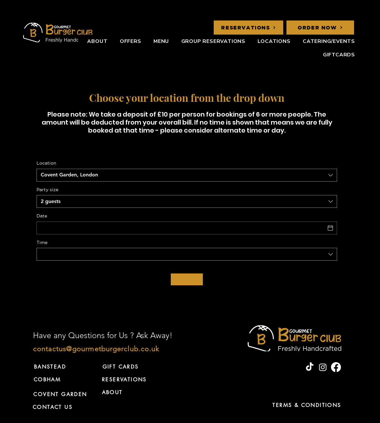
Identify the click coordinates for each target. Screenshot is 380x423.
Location (46, 163)
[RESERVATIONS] (248, 27)
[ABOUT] (112, 392)
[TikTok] (310, 367)
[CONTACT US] (52, 407)
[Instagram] (323, 367)
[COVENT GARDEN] (60, 394)
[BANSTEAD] (50, 366)
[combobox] (187, 175)
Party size (47, 189)
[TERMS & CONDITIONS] (307, 405)
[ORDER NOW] (320, 27)
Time (42, 242)
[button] (271, 41)
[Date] (181, 228)
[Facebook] (336, 367)
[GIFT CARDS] (120, 366)
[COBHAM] (47, 379)
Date (42, 215)
